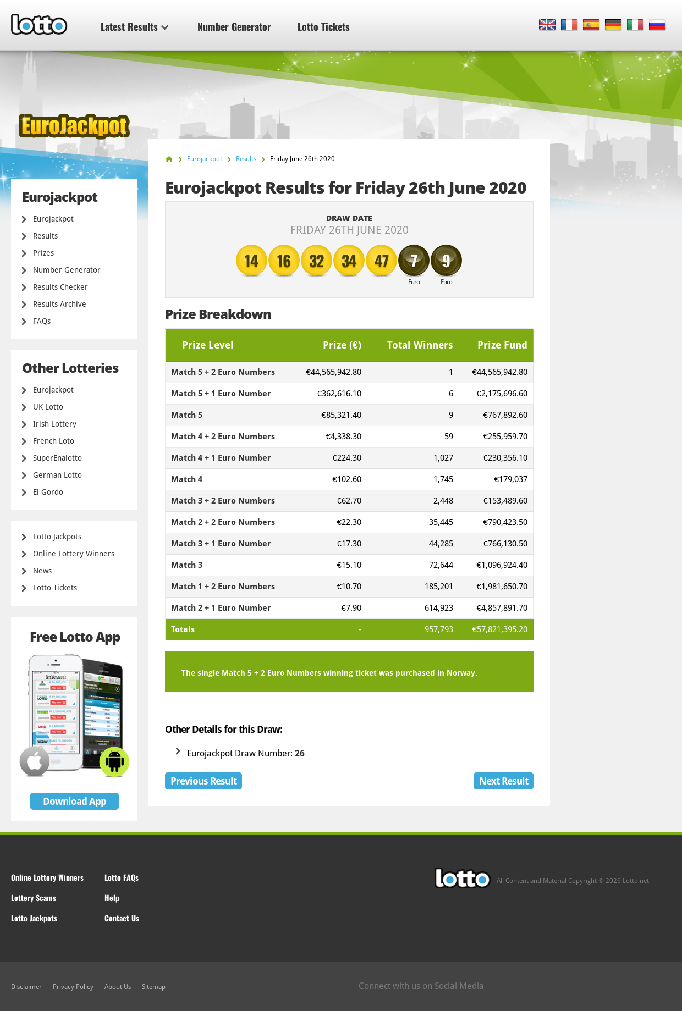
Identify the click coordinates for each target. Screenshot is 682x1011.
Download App (74, 801)
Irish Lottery (54, 423)
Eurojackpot (53, 218)
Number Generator (234, 26)
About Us (118, 987)
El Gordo (48, 492)
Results (45, 235)
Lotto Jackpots (57, 536)
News (42, 570)
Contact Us (122, 918)
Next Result (503, 781)
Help (112, 897)
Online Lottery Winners (73, 553)
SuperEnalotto (57, 458)
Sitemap (154, 987)
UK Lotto (48, 406)
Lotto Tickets (324, 26)
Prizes (43, 252)
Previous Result (203, 781)
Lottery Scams (33, 897)
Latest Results (134, 26)
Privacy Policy (73, 987)
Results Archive (59, 304)
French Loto (53, 441)
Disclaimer (26, 987)
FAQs (42, 321)
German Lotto (57, 475)
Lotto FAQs (122, 877)
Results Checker (60, 287)
